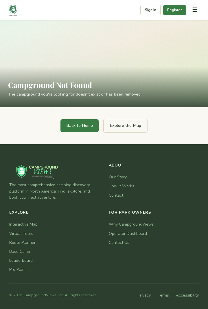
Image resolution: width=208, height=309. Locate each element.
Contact (116, 195)
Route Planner (22, 242)
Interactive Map (23, 224)
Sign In (150, 9)
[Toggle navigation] (194, 10)
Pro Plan (17, 269)
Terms (163, 295)
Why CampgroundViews (131, 224)
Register (174, 9)
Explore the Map (125, 125)
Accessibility (187, 295)
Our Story (118, 177)
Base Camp (19, 251)
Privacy (144, 295)
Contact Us (119, 242)
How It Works (121, 186)
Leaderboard (21, 260)
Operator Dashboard (128, 233)
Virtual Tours (21, 233)
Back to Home (79, 125)
